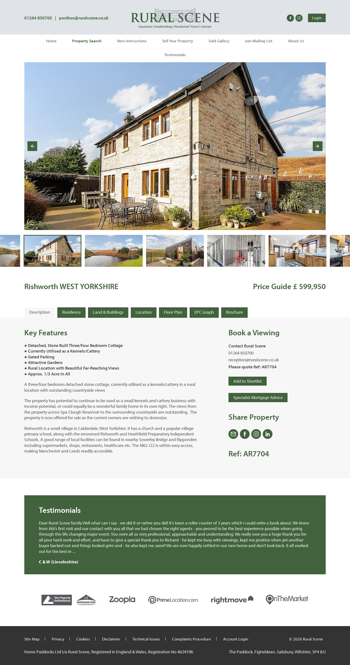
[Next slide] (318, 146)
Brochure (234, 312)
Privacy (58, 638)
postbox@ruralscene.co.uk (83, 18)
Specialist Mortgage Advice (258, 397)
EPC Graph (204, 312)
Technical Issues (146, 638)
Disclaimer (111, 638)
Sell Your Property (177, 40)
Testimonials (175, 54)
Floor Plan (173, 312)
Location (144, 312)
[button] (52, 251)
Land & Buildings (108, 312)
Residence (71, 312)
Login (317, 17)
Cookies (83, 638)
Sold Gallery (219, 40)
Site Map (32, 638)
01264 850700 (38, 18)
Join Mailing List (258, 40)
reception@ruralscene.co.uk (253, 360)
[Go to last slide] (32, 146)
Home (51, 40)
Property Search (87, 40)
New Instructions (132, 40)
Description (39, 312)
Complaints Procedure (191, 638)
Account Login (235, 638)
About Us (296, 40)
